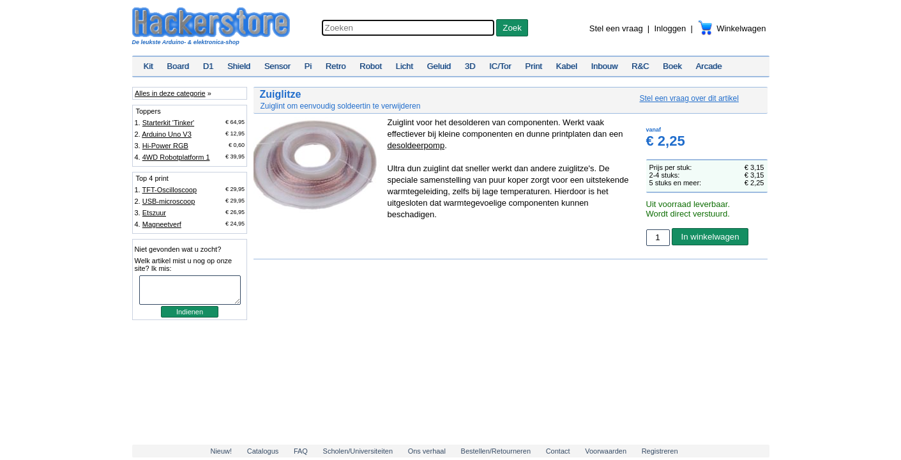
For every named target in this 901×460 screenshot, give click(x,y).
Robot (371, 66)
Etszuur (154, 213)
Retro (336, 66)
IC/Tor (500, 66)
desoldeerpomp (416, 145)
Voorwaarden (605, 451)
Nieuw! (221, 451)
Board (178, 66)
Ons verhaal (427, 451)
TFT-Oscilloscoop (169, 190)
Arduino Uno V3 (167, 134)
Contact (558, 451)
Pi (308, 66)
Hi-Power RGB (165, 146)
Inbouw (604, 66)
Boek (672, 66)
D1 (208, 66)
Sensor (277, 66)
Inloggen (670, 28)
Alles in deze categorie (170, 93)
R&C (640, 66)
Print (533, 66)
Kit (148, 66)
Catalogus (263, 451)
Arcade (708, 66)
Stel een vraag (616, 28)
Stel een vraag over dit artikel (689, 98)
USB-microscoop (168, 201)
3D (470, 66)
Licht (404, 66)
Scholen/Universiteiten (358, 451)
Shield (238, 66)
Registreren (660, 451)
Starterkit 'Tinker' (168, 122)
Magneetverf (161, 224)
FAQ (301, 451)
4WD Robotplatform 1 (176, 157)
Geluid (439, 66)
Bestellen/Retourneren (496, 451)
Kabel (566, 66)
